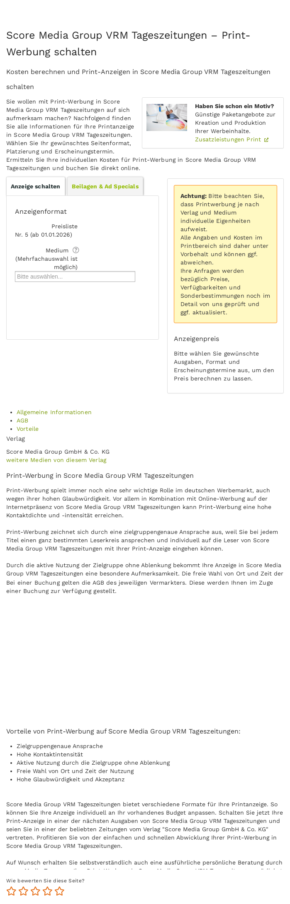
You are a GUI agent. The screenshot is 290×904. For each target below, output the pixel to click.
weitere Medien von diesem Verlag (56, 460)
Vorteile (28, 428)
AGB (22, 420)
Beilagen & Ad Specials (105, 186)
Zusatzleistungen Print (229, 139)
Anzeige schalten (36, 186)
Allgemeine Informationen (54, 412)
